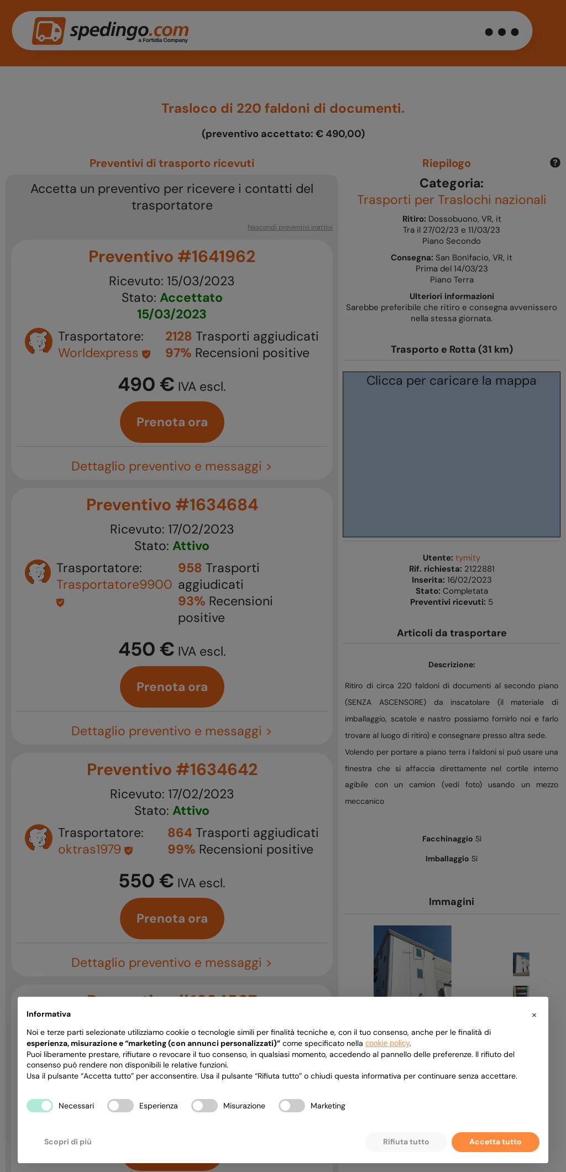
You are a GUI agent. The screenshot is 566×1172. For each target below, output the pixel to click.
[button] (534, 1014)
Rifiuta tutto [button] (406, 1142)
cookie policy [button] (387, 1043)
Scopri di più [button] (68, 1142)
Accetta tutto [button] (495, 1142)
